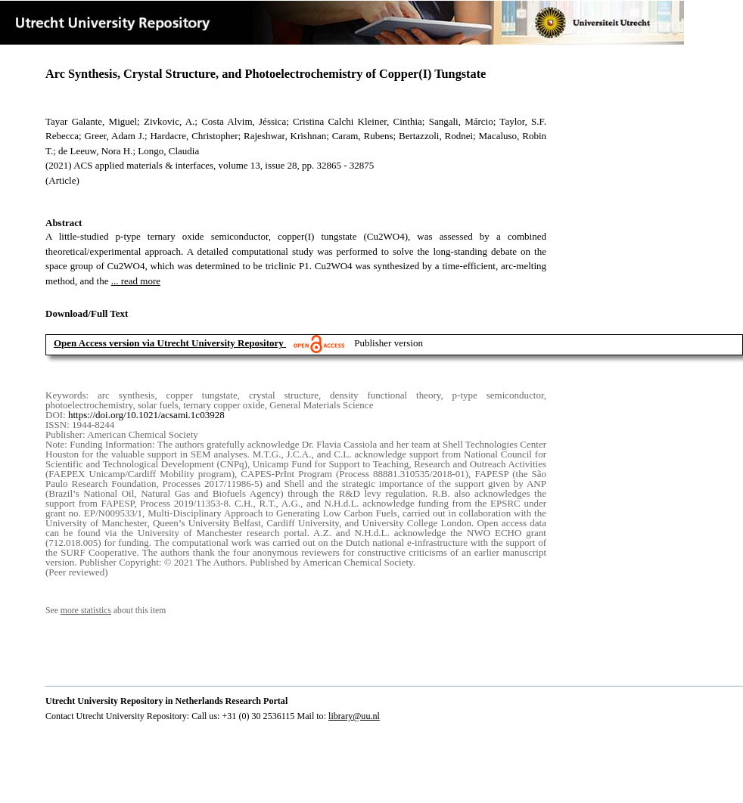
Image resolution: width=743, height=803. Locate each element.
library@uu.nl (354, 716)
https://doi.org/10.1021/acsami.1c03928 (146, 414)
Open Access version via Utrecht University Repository (169, 343)
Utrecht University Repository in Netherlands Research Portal (166, 701)
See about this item (105, 610)
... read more (135, 281)
